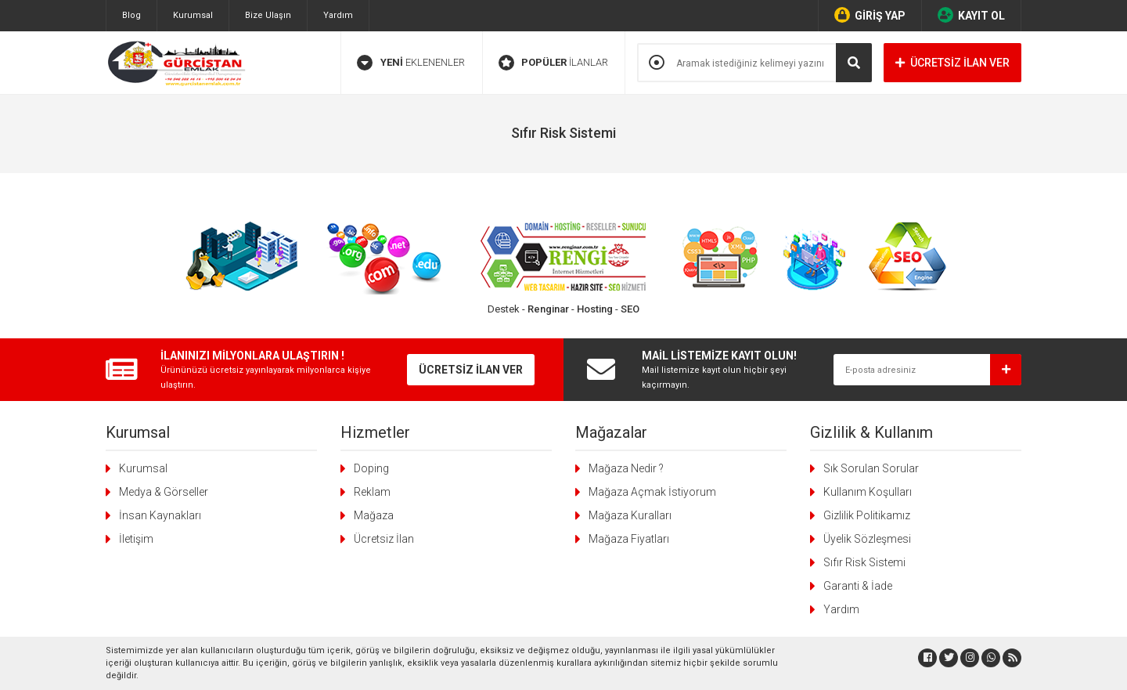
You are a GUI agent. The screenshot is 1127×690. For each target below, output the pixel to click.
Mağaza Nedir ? (626, 468)
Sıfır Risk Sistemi (864, 562)
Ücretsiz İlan (384, 539)
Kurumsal (193, 15)
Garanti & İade (857, 586)
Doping (371, 468)
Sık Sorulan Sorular (871, 468)
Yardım (338, 15)
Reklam (372, 492)
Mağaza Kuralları (630, 515)
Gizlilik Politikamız (866, 515)
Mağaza (374, 515)
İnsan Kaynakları (160, 515)
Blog (131, 15)
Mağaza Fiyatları (629, 539)
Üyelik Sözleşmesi (867, 539)
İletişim (136, 539)
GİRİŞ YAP (870, 15)
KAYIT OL (971, 15)
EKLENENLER (411, 62)
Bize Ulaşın (268, 15)
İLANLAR (553, 62)
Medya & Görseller (163, 492)
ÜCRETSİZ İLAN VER (952, 62)
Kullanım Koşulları (867, 492)
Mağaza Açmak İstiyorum (652, 492)
